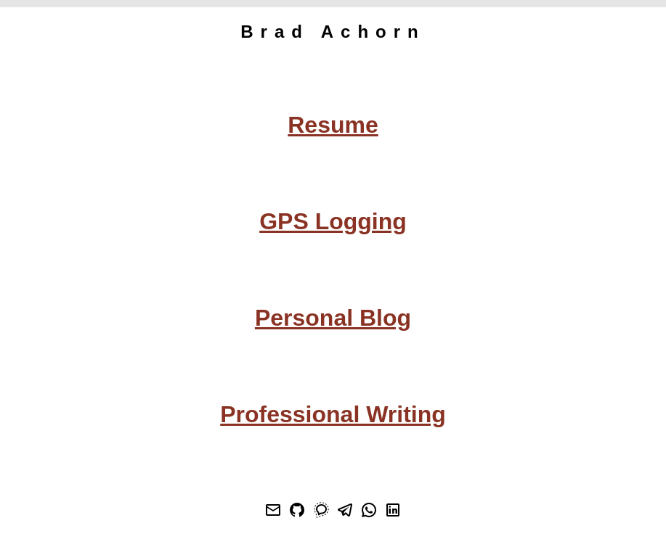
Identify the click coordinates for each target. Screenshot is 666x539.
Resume (333, 125)
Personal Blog (333, 318)
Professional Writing (333, 414)
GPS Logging (333, 221)
